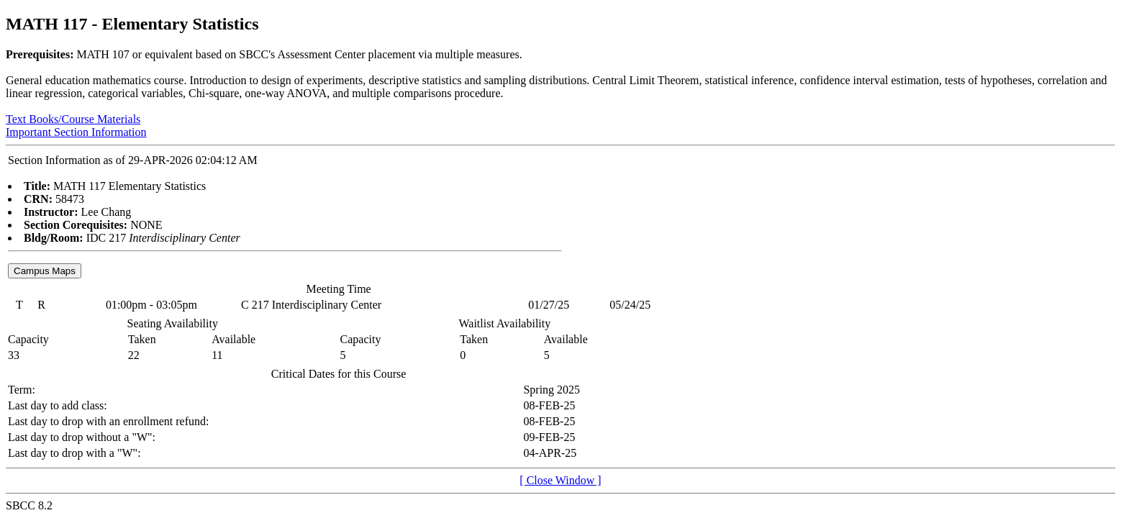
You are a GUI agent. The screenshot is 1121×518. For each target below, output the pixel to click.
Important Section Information (76, 132)
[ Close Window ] (560, 480)
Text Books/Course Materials (73, 119)
